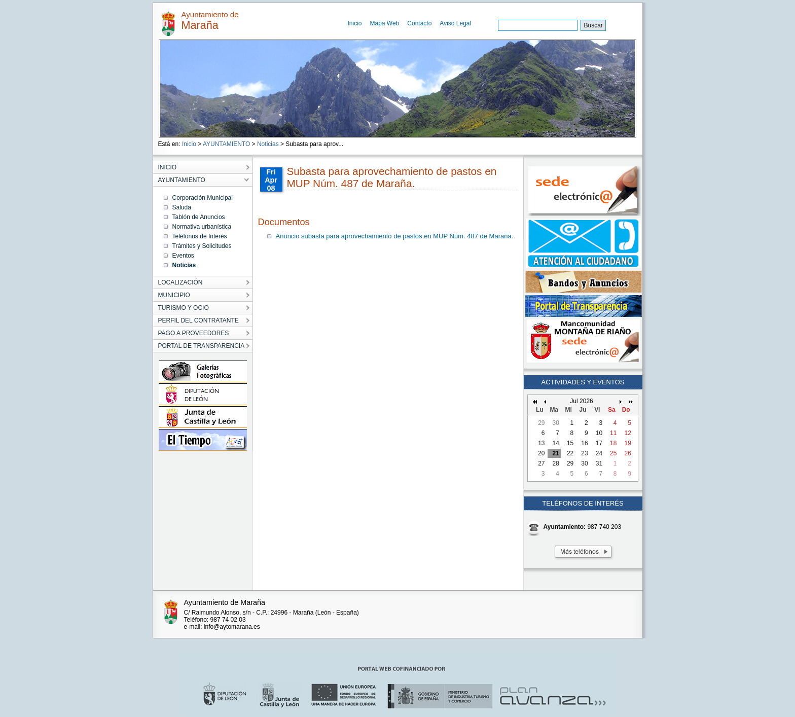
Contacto (419, 23)
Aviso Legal (455, 23)
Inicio (355, 23)
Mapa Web (385, 23)
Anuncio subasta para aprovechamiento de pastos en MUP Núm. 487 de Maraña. (395, 236)
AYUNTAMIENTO (226, 144)
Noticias (268, 144)
